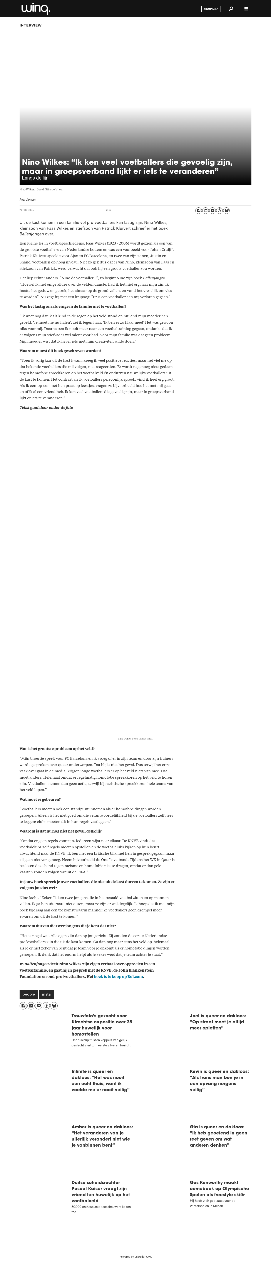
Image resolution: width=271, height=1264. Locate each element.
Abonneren (211, 9)
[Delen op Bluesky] (226, 210)
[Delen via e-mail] (212, 210)
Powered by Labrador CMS (135, 1257)
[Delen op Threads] (219, 210)
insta (46, 995)
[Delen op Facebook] (198, 210)
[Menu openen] (246, 8)
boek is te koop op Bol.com (118, 977)
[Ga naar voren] (35, 9)
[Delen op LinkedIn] (205, 210)
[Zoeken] (231, 8)
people (29, 995)
